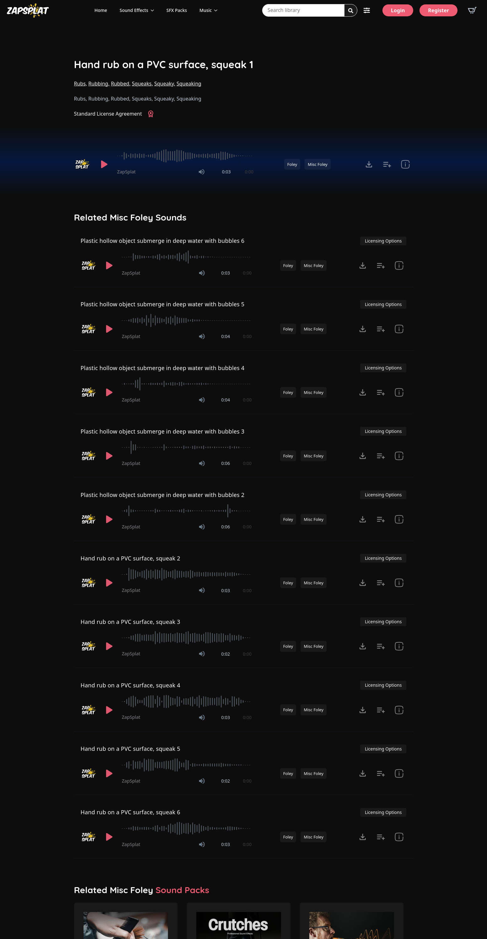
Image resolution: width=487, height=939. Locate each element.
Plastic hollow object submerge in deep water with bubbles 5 (163, 304)
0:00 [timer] (249, 172)
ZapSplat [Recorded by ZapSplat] (126, 172)
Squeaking (188, 83)
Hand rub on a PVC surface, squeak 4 (130, 685)
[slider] (185, 155)
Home (101, 10)
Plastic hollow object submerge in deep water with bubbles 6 (163, 240)
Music (205, 10)
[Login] (397, 10)
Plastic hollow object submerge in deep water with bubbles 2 (163, 495)
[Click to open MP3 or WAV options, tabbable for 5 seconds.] (368, 164)
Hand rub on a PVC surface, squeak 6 (130, 812)
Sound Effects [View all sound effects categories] (134, 10)
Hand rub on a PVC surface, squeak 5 (130, 748)
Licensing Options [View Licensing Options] (383, 241)
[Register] (438, 10)
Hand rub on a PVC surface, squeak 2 (130, 558)
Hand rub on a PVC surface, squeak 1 (163, 64)
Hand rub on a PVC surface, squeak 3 (130, 621)
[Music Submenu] (218, 10)
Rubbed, (121, 83)
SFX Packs (176, 10)
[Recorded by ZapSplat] (82, 164)
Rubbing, (99, 83)
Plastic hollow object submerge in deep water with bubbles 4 (163, 368)
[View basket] (472, 10)
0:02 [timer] (225, 654)
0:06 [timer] (225, 463)
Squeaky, (164, 83)
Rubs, (80, 83)
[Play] (104, 164)
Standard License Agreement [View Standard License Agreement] (108, 113)
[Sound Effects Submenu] (154, 10)
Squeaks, (142, 83)
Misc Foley (317, 164)
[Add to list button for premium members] (387, 164)
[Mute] (201, 172)
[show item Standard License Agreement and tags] (405, 164)
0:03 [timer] (226, 172)
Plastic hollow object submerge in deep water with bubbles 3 (163, 431)
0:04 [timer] (225, 336)
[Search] (350, 10)
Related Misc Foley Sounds (130, 217)
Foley (292, 164)
